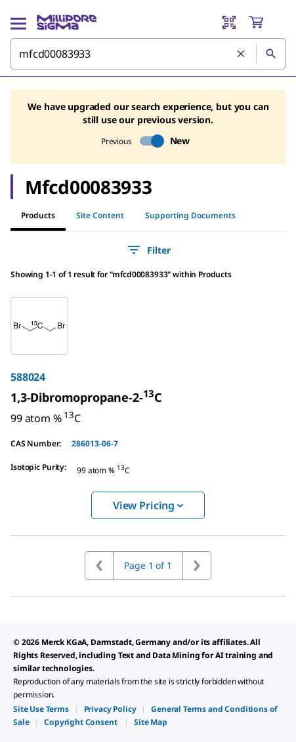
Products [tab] (38, 215)
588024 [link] (28, 377)
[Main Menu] (18, 22)
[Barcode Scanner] (229, 22)
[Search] (270, 53)
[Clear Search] (241, 54)
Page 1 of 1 (147, 565)
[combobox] (148, 53)
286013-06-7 (95, 443)
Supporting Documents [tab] (190, 215)
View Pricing (148, 505)
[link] (86, 397)
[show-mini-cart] (266, 22)
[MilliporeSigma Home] (66, 22)
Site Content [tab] (100, 215)
